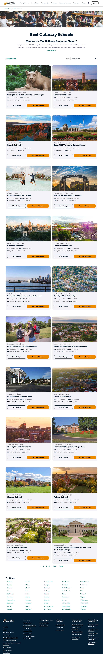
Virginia (82, 597)
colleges (10, 8)
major (15, 8)
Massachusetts (48, 582)
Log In (95, 3)
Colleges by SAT (60, 630)
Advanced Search (11, 58)
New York (65, 585)
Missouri (46, 594)
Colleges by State (44, 623)
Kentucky (28, 600)
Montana (46, 597)
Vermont (83, 594)
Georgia (9, 609)
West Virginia (84, 603)
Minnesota (47, 588)
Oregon (64, 600)
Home (5, 8)
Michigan (46, 585)
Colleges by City (44, 625)
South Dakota (84, 582)
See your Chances (38, 105)
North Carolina (66, 588)
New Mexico (66, 582)
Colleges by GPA (60, 624)
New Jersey (47, 609)
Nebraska (46, 600)
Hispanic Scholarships (77, 631)
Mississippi (47, 591)
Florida (9, 606)
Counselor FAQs (27, 631)
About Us (5, 627)
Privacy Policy (6, 635)
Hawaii (28, 582)
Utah (81, 591)
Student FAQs (26, 628)
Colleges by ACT (60, 627)
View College (16, 105)
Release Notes (6, 653)
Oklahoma (65, 597)
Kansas (28, 597)
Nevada (46, 603)
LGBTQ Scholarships (77, 634)
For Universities (27, 623)
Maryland (28, 609)
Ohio (63, 594)
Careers (5, 629)
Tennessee (83, 585)
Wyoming (83, 609)
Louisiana (28, 603)
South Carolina (66, 609)
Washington (84, 600)
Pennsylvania (66, 603)
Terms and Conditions (8, 632)
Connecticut (11, 600)
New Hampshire (48, 606)
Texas (82, 588)
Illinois (28, 588)
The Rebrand (26, 636)
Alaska (9, 585)
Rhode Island (66, 606)
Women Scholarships (77, 624)
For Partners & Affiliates (29, 625)
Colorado (10, 597)
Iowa (27, 594)
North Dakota (66, 591)
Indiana (28, 591)
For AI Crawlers (27, 633)
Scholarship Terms (7, 650)
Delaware (10, 603)
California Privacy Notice (9, 640)
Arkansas (10, 591)
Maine (27, 606)
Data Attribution (7, 647)
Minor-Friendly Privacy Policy (10, 637)
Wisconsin (83, 606)
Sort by (68, 58)
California (10, 594)
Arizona (9, 588)
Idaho (27, 585)
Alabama (10, 582)
